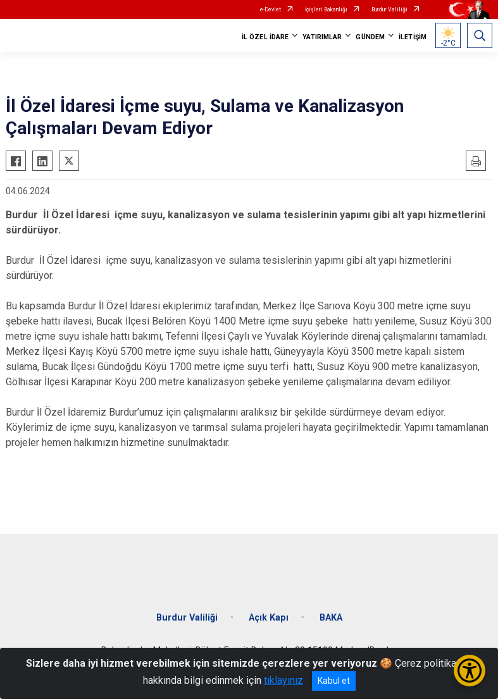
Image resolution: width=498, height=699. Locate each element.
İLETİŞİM (412, 37)
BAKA (331, 617)
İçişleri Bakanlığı (326, 9)
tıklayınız (283, 680)
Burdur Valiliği (389, 9)
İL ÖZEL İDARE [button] (265, 37)
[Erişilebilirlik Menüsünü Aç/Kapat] (469, 670)
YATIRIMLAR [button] (322, 37)
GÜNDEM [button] (370, 37)
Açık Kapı (269, 617)
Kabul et (334, 681)
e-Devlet (270, 9)
